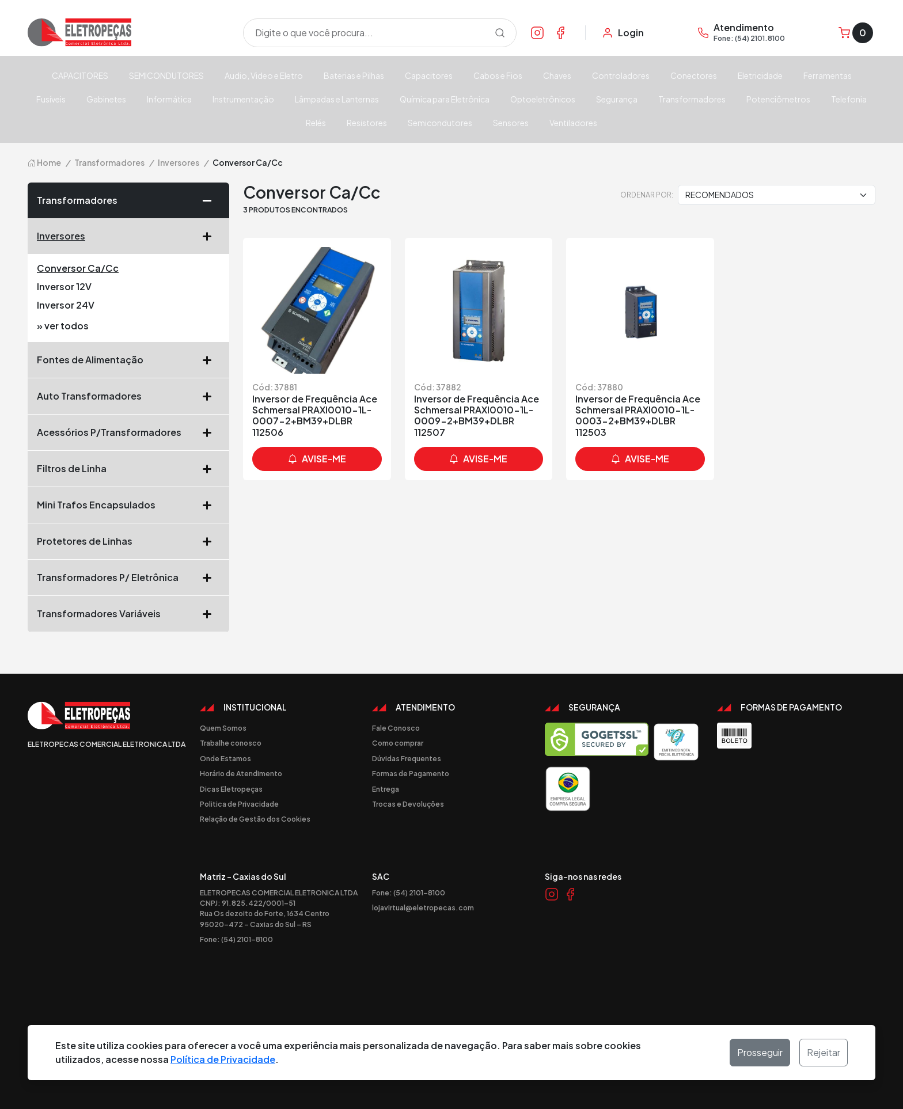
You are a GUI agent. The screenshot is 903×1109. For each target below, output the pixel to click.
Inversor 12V (64, 286)
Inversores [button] (128, 236)
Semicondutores (440, 122)
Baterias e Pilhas (354, 75)
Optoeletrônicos (542, 99)
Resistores (367, 122)
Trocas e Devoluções (408, 803)
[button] (211, 200)
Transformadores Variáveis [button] (128, 613)
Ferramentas (827, 75)
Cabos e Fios (497, 75)
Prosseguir (760, 1052)
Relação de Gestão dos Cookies (255, 818)
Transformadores (692, 99)
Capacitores (429, 75)
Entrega (385, 788)
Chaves (557, 75)
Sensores (511, 122)
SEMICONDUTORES (166, 75)
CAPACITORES (80, 75)
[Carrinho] (855, 32)
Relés (316, 122)
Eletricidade (760, 75)
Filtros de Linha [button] (128, 468)
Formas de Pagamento (410, 773)
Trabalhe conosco (230, 742)
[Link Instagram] (537, 32)
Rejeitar (823, 1052)
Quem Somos (223, 727)
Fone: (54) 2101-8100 (236, 939)
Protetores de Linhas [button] (128, 541)
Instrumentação (243, 99)
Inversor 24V (65, 305)
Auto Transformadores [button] (128, 396)
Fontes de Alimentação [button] (128, 360)
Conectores (693, 75)
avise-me (317, 459)
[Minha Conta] (623, 33)
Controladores (621, 75)
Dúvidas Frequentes (406, 758)
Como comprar (397, 742)
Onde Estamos (225, 758)
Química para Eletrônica (445, 99)
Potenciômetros (778, 99)
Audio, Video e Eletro (264, 75)
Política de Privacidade (222, 1059)
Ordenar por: (646, 194)
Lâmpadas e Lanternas (337, 99)
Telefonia (849, 99)
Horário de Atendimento (241, 773)
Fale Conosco (396, 727)
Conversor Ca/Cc (78, 268)
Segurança (617, 99)
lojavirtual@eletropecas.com (423, 907)
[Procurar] (500, 32)
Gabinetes (106, 99)
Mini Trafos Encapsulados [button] (128, 505)
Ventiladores (573, 122)
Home (44, 162)
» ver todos (63, 326)
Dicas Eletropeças (231, 788)
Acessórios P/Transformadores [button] (128, 432)
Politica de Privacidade (239, 803)
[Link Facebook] (560, 32)
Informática (169, 99)
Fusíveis (51, 99)
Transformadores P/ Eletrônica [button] (128, 577)
